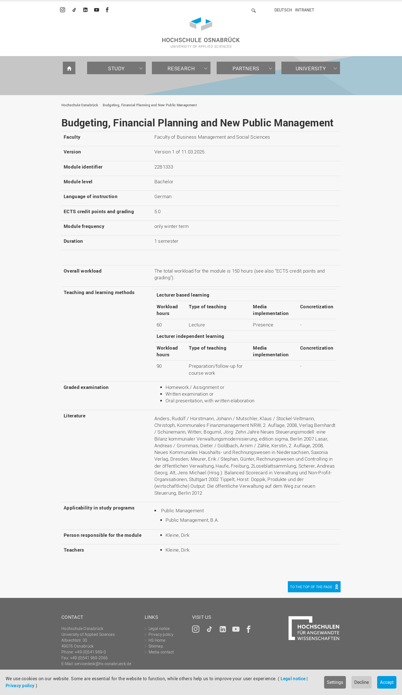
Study (116, 68)
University (311, 68)
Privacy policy (20, 685)
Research (181, 68)
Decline (361, 682)
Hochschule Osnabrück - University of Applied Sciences (201, 32)
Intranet (304, 10)
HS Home (157, 640)
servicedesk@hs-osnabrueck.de (102, 663)
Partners (246, 68)
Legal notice (293, 678)
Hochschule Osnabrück (79, 105)
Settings (335, 682)
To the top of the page (311, 587)
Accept (387, 682)
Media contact (161, 652)
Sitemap (156, 646)
